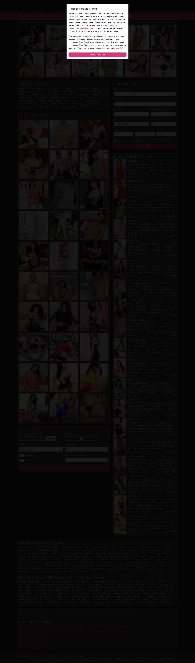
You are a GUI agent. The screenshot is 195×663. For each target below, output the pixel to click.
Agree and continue (97, 54)
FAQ (121, 48)
